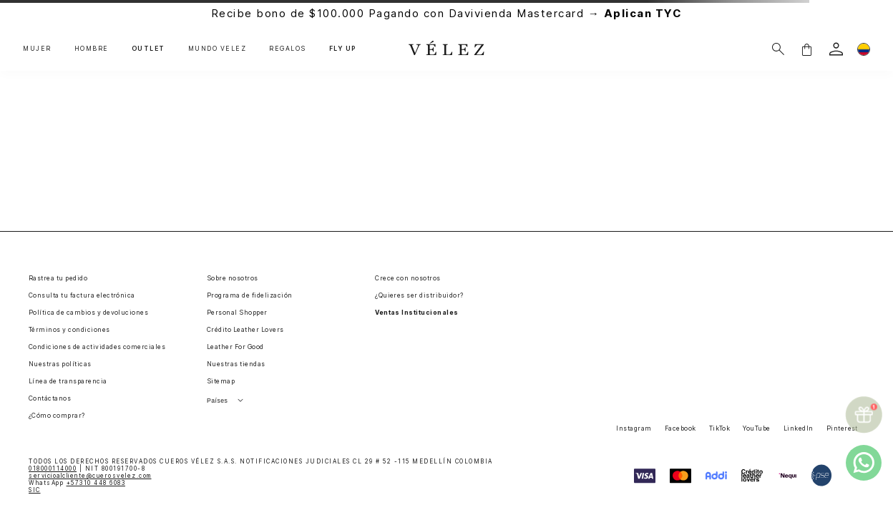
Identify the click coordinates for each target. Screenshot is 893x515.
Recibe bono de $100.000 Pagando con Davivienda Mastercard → (447, 13)
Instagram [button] (633, 428)
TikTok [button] (720, 428)
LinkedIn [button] (799, 428)
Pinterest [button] (842, 428)
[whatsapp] (864, 463)
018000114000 (53, 468)
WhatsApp (77, 482)
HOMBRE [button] (91, 49)
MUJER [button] (37, 49)
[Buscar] (778, 49)
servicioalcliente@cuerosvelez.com (90, 475)
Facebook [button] (680, 428)
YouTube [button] (756, 428)
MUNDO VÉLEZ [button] (217, 49)
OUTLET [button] (148, 49)
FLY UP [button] (342, 49)
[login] (836, 49)
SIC (35, 490)
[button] (806, 49)
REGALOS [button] (287, 49)
